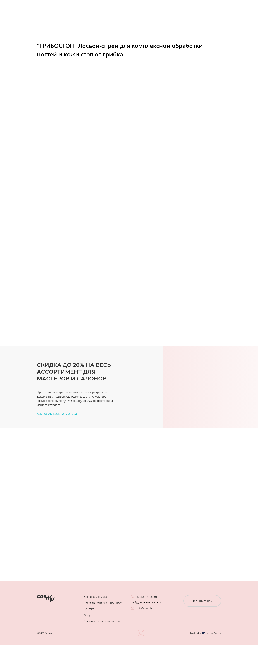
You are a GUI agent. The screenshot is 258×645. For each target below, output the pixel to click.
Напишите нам (202, 601)
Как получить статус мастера (57, 414)
